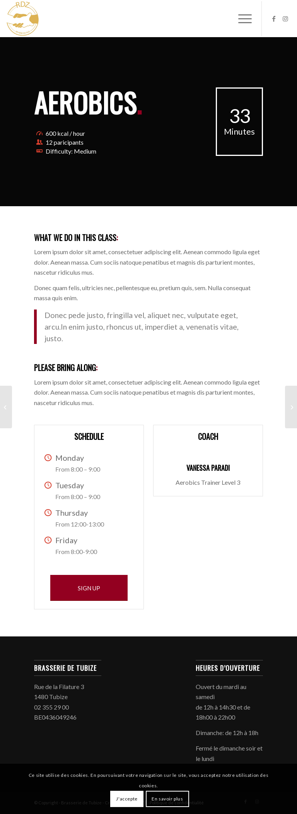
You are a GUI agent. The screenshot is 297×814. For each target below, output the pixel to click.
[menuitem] (241, 18)
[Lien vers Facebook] (274, 18)
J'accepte (126, 799)
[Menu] (241, 18)
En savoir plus (167, 799)
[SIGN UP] (89, 588)
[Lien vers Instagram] (285, 18)
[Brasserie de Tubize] (22, 18)
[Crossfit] (291, 407)
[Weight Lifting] (6, 407)
